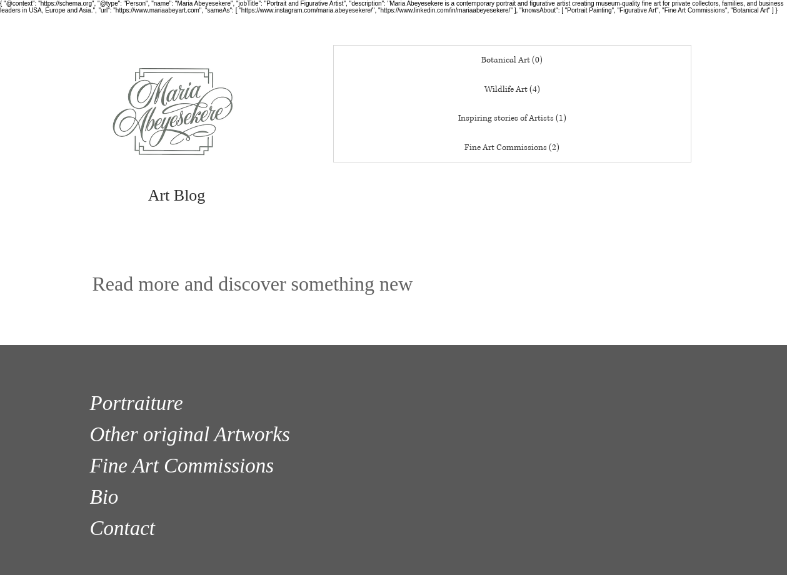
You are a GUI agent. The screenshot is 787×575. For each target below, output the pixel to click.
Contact (123, 528)
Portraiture (136, 403)
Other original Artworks (190, 434)
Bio (104, 497)
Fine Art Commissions (182, 465)
